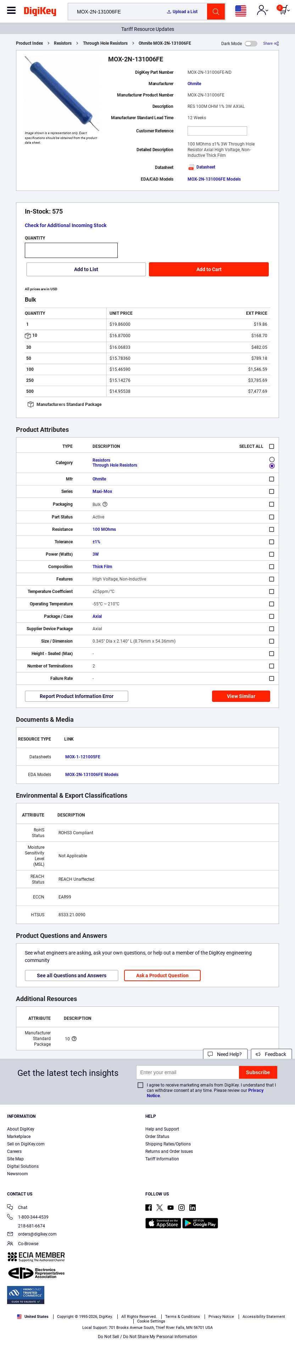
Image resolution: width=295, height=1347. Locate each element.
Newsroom (17, 1173)
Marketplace (18, 1136)
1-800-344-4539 (28, 1217)
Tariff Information (162, 1158)
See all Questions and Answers (71, 975)
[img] (40, 12)
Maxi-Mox (102, 491)
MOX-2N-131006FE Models (214, 179)
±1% (96, 541)
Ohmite (194, 83)
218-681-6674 (26, 1226)
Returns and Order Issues (169, 1151)
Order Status (157, 1136)
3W (96, 554)
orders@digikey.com (32, 1234)
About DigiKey (20, 1129)
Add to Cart (209, 269)
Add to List (86, 269)
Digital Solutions (23, 1166)
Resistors (63, 43)
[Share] (271, 43)
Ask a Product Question (162, 975)
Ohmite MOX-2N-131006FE (165, 43)
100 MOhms (104, 529)
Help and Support (162, 1129)
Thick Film (102, 566)
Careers (14, 1151)
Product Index (29, 43)
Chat (17, 1208)
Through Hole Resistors (105, 43)
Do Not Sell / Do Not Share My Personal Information (147, 1336)
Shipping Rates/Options (168, 1144)
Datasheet (201, 167)
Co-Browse (22, 1244)
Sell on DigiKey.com (26, 1144)
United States (33, 1316)
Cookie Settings (151, 1321)
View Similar (241, 696)
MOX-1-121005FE (82, 756)
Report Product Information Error (76, 696)
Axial (97, 616)
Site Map (15, 1158)
